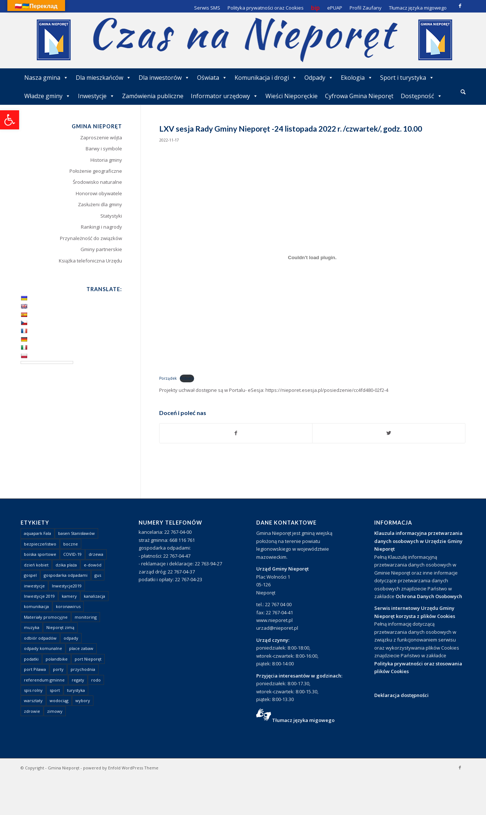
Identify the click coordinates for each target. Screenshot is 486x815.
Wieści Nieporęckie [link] (291, 96)
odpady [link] (71, 638)
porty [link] (58, 669)
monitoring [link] (86, 617)
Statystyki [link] (111, 215)
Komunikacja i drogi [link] (266, 78)
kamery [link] (69, 596)
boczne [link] (70, 544)
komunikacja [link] (36, 606)
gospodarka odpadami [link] (65, 575)
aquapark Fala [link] (37, 533)
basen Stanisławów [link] (76, 533)
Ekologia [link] (357, 78)
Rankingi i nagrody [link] (101, 227)
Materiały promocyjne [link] (46, 617)
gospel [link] (30, 575)
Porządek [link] (168, 378)
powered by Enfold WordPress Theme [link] (120, 768)
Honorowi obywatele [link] (99, 193)
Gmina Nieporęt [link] (63, 768)
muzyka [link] (31, 627)
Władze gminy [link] (47, 96)
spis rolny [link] (33, 690)
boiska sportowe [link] (40, 554)
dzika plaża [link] (66, 565)
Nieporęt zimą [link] (60, 627)
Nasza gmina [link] (46, 78)
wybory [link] (82, 700)
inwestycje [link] (34, 586)
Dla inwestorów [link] (164, 78)
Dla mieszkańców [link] (103, 78)
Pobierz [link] (187, 378)
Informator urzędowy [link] (224, 96)
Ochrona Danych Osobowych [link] (429, 596)
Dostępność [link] (421, 96)
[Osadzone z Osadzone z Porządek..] (312, 257)
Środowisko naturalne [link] (97, 182)
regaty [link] (78, 680)
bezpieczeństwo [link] (40, 544)
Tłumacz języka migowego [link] (303, 720)
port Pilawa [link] (35, 669)
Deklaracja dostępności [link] (401, 695)
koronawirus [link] (68, 606)
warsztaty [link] (33, 700)
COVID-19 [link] (72, 554)
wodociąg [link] (59, 700)
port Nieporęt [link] (88, 659)
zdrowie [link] (32, 711)
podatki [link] (31, 659)
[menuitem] (463, 92)
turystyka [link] (76, 690)
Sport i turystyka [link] (407, 78)
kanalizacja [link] (94, 596)
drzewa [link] (96, 554)
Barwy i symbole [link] (104, 148)
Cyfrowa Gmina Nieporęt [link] (359, 96)
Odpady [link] (318, 78)
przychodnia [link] (83, 669)
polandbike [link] (57, 659)
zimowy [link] (54, 711)
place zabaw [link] (81, 648)
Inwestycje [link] (96, 96)
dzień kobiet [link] (36, 565)
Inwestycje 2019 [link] (39, 596)
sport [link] (55, 690)
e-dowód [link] (92, 565)
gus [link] (97, 575)
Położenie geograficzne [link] (95, 171)
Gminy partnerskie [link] (101, 249)
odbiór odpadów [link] (40, 638)
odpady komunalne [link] (43, 648)
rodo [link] (96, 680)
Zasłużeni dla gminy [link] (100, 204)
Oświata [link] (212, 78)
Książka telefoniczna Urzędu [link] (90, 260)
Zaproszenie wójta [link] (101, 137)
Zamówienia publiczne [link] (152, 96)
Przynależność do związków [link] (91, 238)
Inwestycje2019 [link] (67, 586)
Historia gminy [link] (106, 160)
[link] (9, 119)
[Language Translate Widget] (47, 362)
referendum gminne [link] (44, 680)
